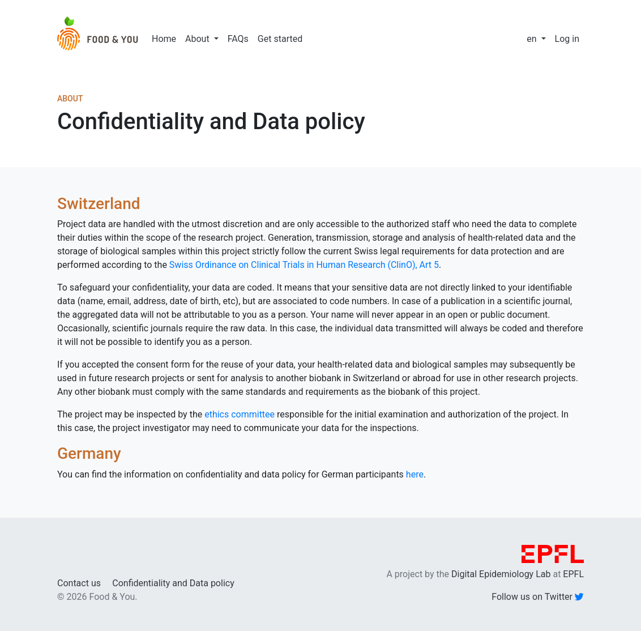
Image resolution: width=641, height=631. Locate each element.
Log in (567, 38)
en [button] (533, 38)
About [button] (198, 38)
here (415, 474)
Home (164, 38)
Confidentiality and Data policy (173, 583)
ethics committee (239, 414)
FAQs (238, 38)
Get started (280, 38)
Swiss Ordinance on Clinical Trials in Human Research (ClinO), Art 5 (304, 264)
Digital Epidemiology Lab (500, 574)
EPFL (573, 574)
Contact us (79, 583)
